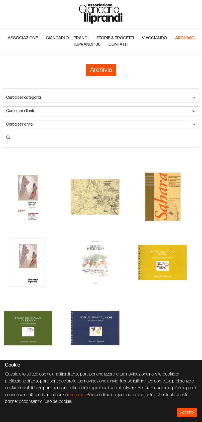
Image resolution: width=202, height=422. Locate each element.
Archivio (185, 38)
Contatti (118, 44)
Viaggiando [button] (154, 38)
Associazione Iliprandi (101, 13)
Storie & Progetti (115, 38)
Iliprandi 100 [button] (87, 44)
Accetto (187, 412)
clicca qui (76, 395)
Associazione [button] (23, 38)
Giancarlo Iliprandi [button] (67, 38)
